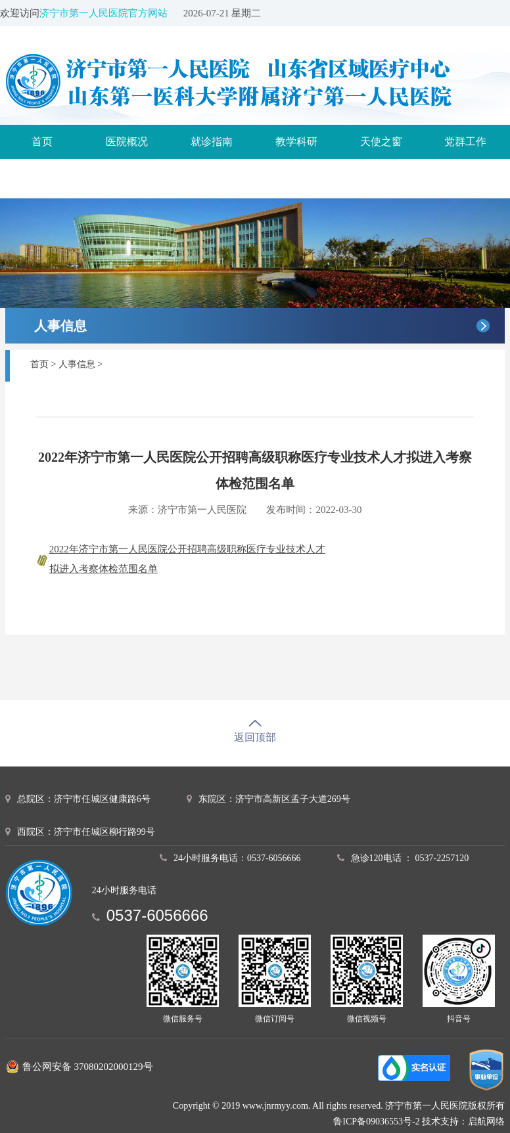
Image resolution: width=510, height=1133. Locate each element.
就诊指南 (212, 141)
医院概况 (127, 141)
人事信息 (76, 364)
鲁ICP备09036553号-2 (376, 1121)
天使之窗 (381, 141)
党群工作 (465, 141)
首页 (42, 141)
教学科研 (296, 141)
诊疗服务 (42, 175)
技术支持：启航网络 (463, 1121)
